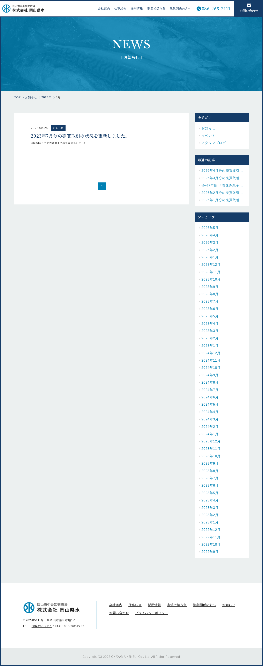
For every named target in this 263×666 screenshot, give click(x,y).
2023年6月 (210, 485)
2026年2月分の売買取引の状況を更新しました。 (224, 193)
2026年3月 (210, 242)
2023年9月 (210, 463)
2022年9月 (210, 551)
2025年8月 (210, 294)
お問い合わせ (247, 7)
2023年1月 (210, 522)
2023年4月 (210, 500)
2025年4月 (210, 323)
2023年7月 (210, 478)
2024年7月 (210, 390)
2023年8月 (210, 471)
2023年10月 (211, 456)
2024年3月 (210, 419)
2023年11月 (211, 448)
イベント (209, 135)
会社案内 (102, 8)
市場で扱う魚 (154, 8)
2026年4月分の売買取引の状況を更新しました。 (224, 170)
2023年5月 (210, 493)
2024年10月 (211, 367)
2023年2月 (210, 515)
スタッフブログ (214, 143)
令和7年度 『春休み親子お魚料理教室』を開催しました (224, 185)
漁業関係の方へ (178, 8)
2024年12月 (211, 353)
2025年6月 (210, 309)
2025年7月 (210, 301)
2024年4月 (210, 412)
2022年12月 (211, 529)
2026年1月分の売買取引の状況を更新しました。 (224, 200)
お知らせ (58, 127)
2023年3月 (210, 507)
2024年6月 (210, 397)
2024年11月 (211, 360)
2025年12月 (211, 264)
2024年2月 (210, 426)
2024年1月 (210, 434)
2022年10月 (211, 544)
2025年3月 (210, 331)
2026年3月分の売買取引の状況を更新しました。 (224, 178)
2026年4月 (210, 235)
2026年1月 (210, 257)
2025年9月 (210, 287)
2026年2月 (210, 250)
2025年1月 (210, 345)
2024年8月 (210, 382)
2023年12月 (211, 441)
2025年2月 (210, 338)
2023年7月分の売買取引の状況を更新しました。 (80, 135)
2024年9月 (210, 375)
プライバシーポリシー (151, 613)
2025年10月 (211, 279)
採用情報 (135, 8)
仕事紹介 (118, 8)
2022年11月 (211, 537)
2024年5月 (210, 404)
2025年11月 (211, 272)
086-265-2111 (214, 9)
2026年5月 (210, 228)
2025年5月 (210, 316)
